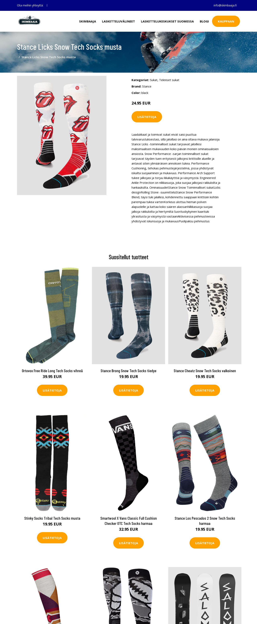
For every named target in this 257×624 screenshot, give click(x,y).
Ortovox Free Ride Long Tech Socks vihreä (52, 370)
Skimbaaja (87, 21)
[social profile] (47, 5)
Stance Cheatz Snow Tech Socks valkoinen (205, 370)
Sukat (153, 80)
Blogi (204, 21)
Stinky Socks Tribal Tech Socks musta (52, 518)
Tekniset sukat (169, 80)
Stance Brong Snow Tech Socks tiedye (128, 370)
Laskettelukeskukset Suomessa (167, 21)
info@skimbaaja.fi (225, 5)
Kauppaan (226, 21)
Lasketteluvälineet (118, 21)
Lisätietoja (146, 117)
